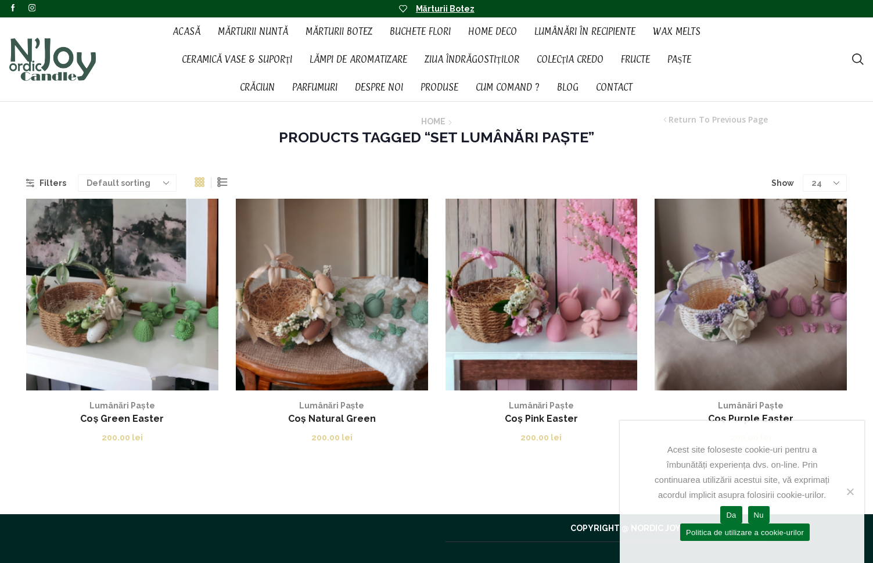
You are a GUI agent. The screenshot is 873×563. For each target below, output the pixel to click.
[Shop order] (127, 183)
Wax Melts (676, 31)
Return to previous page (718, 120)
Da (731, 515)
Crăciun (257, 87)
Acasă (186, 31)
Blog (568, 87)
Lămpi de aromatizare (358, 59)
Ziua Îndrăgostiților (472, 59)
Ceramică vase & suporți (237, 59)
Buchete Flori (420, 31)
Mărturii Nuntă (253, 31)
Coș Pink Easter (541, 418)
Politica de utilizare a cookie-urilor (745, 532)
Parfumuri (314, 87)
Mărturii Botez (445, 8)
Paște (679, 59)
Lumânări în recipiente (584, 31)
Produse (439, 87)
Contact (614, 87)
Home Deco (492, 31)
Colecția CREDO (570, 59)
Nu (759, 515)
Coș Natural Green (332, 418)
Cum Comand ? (508, 87)
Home (433, 121)
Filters (46, 183)
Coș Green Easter (122, 418)
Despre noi (379, 87)
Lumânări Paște (122, 405)
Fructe (635, 59)
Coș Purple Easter (750, 418)
